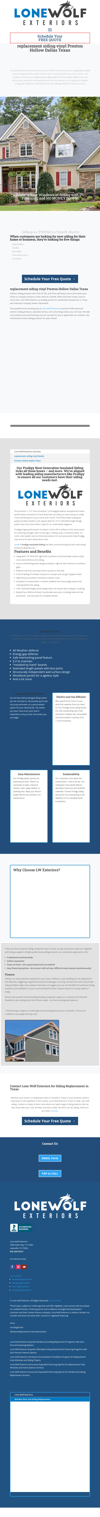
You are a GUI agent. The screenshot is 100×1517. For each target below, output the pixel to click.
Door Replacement (20, 1286)
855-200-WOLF (16, 1251)
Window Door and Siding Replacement (32, 1399)
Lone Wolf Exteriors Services (27, 451)
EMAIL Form (50, 1158)
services (54, 1111)
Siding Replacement (21, 1283)
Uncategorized (16, 1327)
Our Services (15, 1276)
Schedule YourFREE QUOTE (49, 38)
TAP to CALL (50, 1173)
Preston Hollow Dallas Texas (27, 460)
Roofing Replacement (21, 1290)
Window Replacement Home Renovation (28, 1331)
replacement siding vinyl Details (29, 456)
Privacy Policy (55, 1300)
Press (12, 1323)
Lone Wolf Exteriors (50, 308)
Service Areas (20, 1259)
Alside (17, 544)
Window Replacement (22, 1279)
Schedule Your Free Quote (47, 278)
